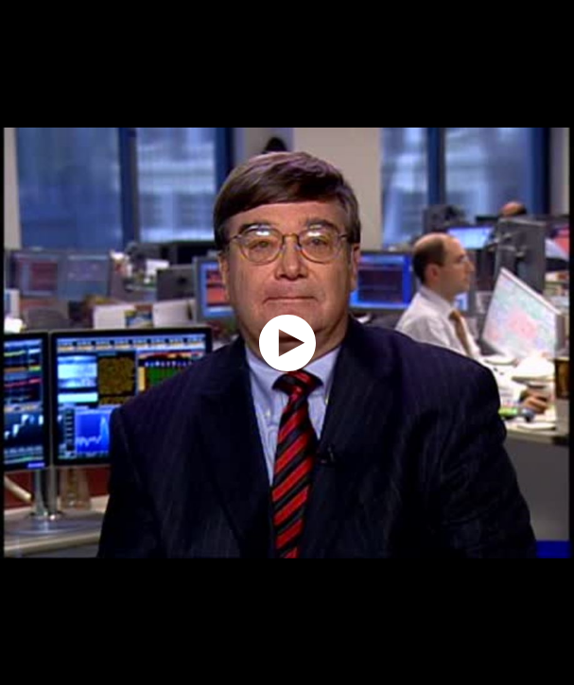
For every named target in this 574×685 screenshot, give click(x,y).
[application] (287, 342)
